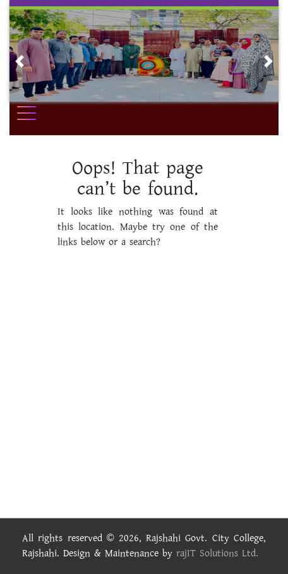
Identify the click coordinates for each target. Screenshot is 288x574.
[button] (19, 61)
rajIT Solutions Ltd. (217, 553)
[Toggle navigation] (34, 113)
